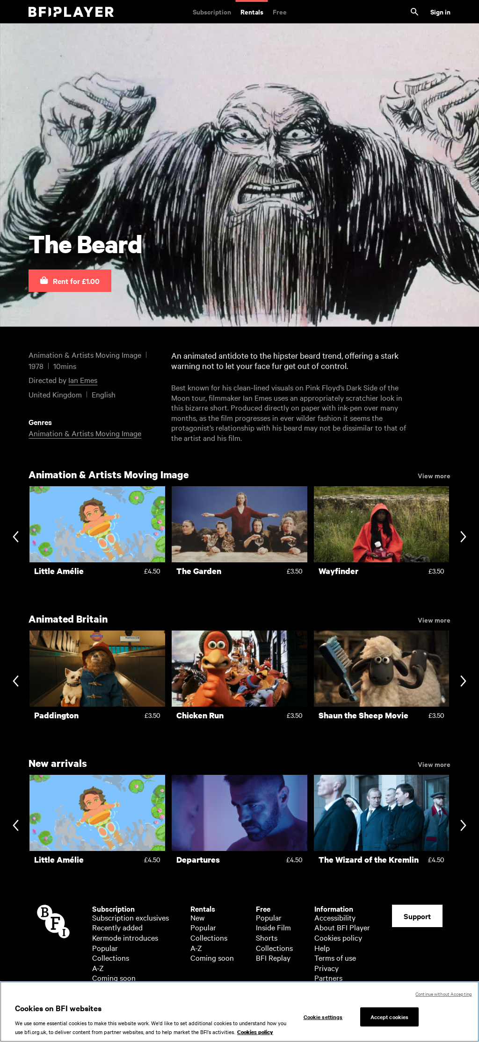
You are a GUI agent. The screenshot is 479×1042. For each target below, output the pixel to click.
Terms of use (335, 957)
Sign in (440, 11)
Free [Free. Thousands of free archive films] (280, 11)
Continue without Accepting (443, 994)
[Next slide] (463, 537)
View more (434, 475)
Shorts (266, 937)
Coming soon (114, 977)
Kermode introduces (125, 937)
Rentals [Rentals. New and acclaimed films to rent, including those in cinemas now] (251, 11)
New (197, 917)
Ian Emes (82, 380)
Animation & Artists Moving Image (85, 433)
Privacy (326, 968)
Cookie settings (323, 1017)
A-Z (98, 968)
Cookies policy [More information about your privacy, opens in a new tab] (255, 1032)
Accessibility (335, 917)
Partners (328, 977)
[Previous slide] (16, 537)
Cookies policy (338, 937)
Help (322, 948)
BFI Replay (273, 957)
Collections (110, 957)
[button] (70, 280)
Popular (105, 948)
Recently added (117, 927)
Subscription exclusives (130, 917)
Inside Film (273, 927)
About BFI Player (342, 927)
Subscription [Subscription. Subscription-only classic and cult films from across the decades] (212, 11)
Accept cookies (389, 1017)
